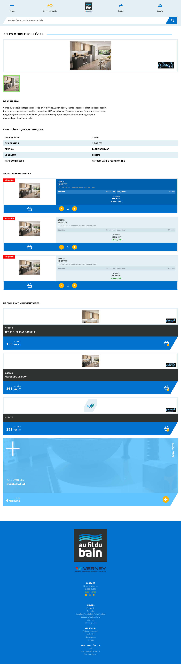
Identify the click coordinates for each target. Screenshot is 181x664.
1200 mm (146, 268)
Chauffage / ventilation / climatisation (90, 614)
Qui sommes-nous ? (90, 631)
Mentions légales (90, 654)
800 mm (146, 191)
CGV (90, 648)
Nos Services (90, 634)
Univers (12, 8)
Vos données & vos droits (90, 651)
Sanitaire (90, 611)
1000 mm (146, 230)
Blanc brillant (87, 191)
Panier (120, 8)
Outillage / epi (90, 623)
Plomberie (90, 608)
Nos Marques (90, 637)
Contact (90, 640)
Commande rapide (50, 8)
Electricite (90, 620)
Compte (160, 8)
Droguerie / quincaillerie (90, 617)
